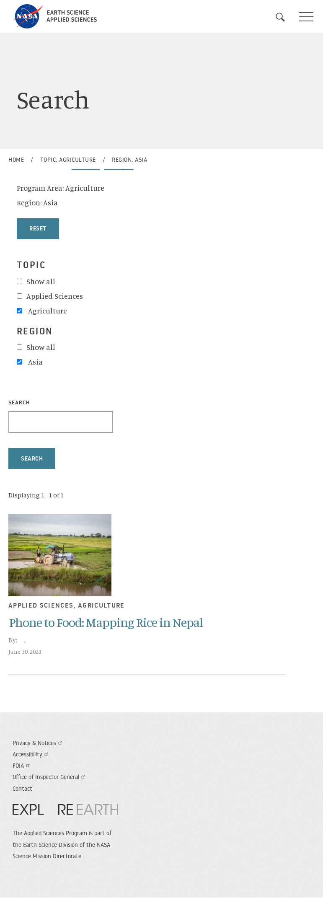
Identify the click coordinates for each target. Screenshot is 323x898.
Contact (22, 788)
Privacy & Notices (38, 743)
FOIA (22, 765)
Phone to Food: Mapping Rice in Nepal (106, 622)
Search (285, 17)
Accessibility (31, 754)
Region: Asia (129, 159)
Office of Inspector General (50, 777)
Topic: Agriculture (68, 159)
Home (16, 159)
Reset (38, 228)
